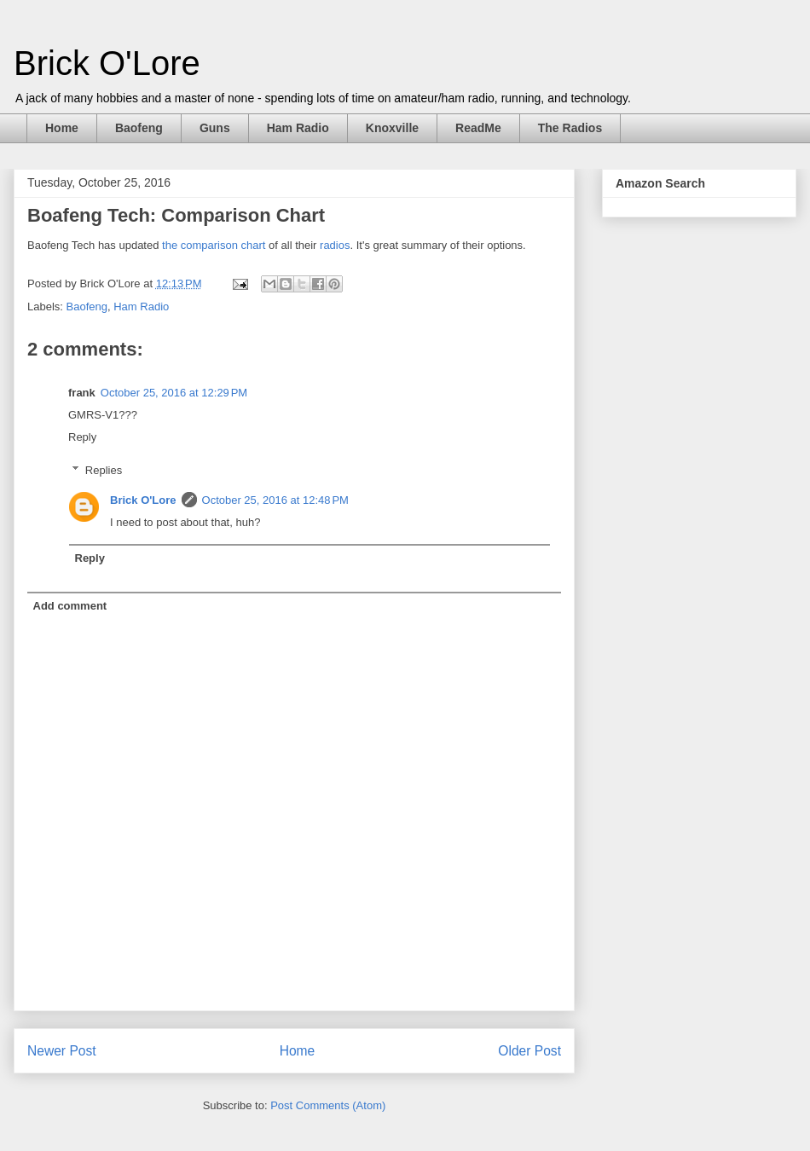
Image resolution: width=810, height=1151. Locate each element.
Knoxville (392, 128)
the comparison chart (212, 245)
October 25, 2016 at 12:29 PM (174, 392)
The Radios (570, 128)
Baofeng (139, 128)
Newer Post (61, 1051)
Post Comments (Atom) (327, 1105)
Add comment (70, 605)
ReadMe (478, 128)
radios (335, 245)
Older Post (529, 1051)
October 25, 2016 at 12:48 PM (275, 500)
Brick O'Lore (107, 63)
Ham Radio (298, 128)
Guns (215, 128)
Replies (103, 469)
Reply (82, 437)
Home (61, 128)
